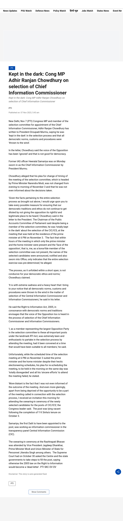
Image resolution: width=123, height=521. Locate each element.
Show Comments (39, 492)
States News (103, 11)
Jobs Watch (87, 11)
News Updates (10, 11)
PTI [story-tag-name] (12, 483)
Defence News (42, 11)
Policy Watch (59, 11)
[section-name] (12, 68)
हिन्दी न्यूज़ (74, 11)
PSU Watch (26, 11)
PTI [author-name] (10, 108)
